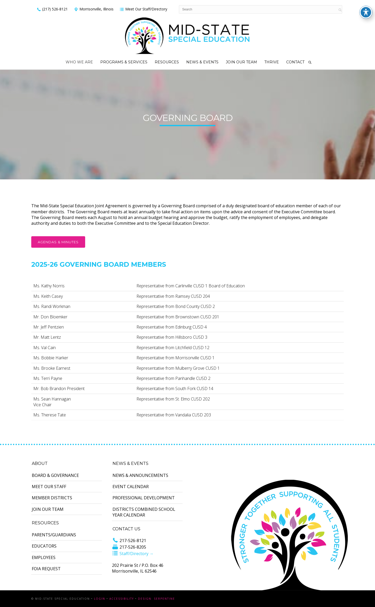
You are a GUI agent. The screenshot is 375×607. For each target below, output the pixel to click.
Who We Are (79, 62)
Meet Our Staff (49, 486)
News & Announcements (140, 475)
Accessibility (121, 598)
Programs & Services (123, 62)
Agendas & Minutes (58, 242)
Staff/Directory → (133, 553)
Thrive (271, 62)
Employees (43, 557)
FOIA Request (46, 569)
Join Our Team (241, 62)
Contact (295, 62)
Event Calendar (131, 486)
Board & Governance (55, 475)
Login (99, 598)
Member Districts (52, 498)
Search (310, 62)
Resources (167, 62)
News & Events (202, 62)
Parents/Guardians (54, 535)
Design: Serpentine (156, 598)
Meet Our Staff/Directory (143, 9)
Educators (44, 546)
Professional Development (144, 498)
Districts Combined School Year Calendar (144, 512)
